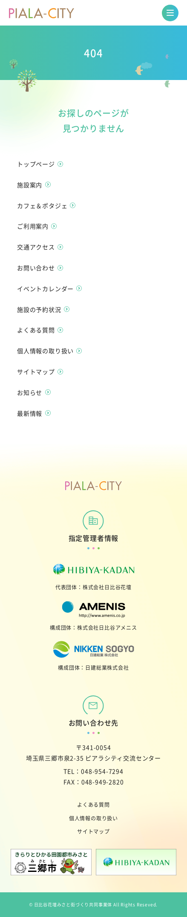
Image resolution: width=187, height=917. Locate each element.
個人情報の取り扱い (93, 818)
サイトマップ (93, 831)
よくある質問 (93, 804)
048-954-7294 (102, 771)
